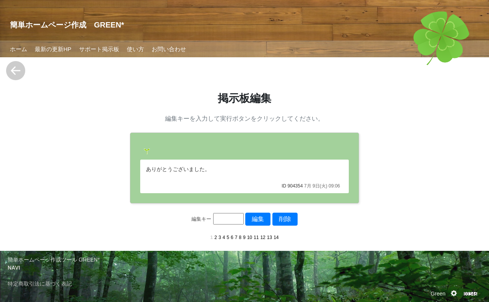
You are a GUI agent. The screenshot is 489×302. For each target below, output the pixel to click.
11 (256, 237)
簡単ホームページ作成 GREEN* (67, 25)
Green (438, 294)
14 (276, 237)
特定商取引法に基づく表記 (40, 284)
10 (249, 237)
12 (262, 237)
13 (269, 237)
